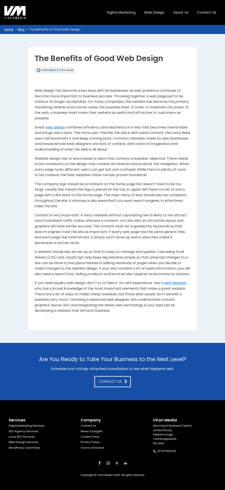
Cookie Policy (90, 437)
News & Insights (92, 431)
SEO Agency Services (23, 431)
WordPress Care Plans (24, 448)
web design (55, 127)
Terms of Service (92, 448)
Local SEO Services (22, 437)
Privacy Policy (90, 442)
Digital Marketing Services (27, 425)
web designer (175, 282)
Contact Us (88, 425)
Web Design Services (23, 442)
